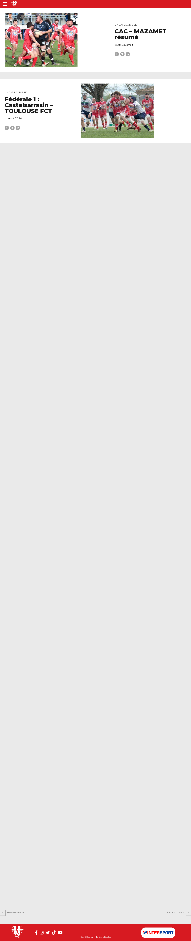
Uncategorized (126, 24)
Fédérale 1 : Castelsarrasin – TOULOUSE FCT (29, 105)
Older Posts (175, 912)
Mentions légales (103, 937)
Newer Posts (16, 912)
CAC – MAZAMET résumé (140, 34)
